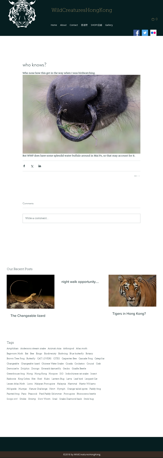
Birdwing (63, 354)
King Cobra (24, 379)
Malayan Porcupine (45, 384)
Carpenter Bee (69, 359)
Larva (69, 379)
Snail (54, 399)
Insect (93, 374)
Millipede (12, 389)
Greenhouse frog (16, 374)
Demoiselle (13, 369)
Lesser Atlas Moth (16, 384)
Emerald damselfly (51, 369)
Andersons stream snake (33, 349)
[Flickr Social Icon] (153, 33)
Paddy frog (95, 389)
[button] (155, 19)
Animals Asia (54, 349)
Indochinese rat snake (77, 374)
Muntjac (22, 389)
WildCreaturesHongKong (81, 10)
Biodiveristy (50, 354)
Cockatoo (79, 364)
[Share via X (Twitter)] (31, 166)
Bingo (39, 354)
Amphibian (12, 349)
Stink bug (89, 399)
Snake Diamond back (70, 399)
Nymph (61, 389)
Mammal (72, 384)
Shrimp (32, 399)
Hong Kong (41, 374)
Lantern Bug (58, 379)
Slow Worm (44, 399)
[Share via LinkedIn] (39, 166)
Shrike (23, 399)
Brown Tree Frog (16, 359)
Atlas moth (81, 349)
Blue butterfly (77, 354)
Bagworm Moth (15, 354)
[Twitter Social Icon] (145, 33)
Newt (52, 389)
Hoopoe (53, 374)
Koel (39, 379)
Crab (98, 364)
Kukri (47, 379)
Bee (32, 354)
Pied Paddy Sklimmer (50, 394)
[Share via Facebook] (24, 166)
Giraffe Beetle (79, 369)
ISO (62, 374)
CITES (56, 359)
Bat (26, 354)
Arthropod (68, 349)
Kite (33, 379)
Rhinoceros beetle (86, 394)
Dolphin (25, 369)
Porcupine (69, 394)
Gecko (66, 369)
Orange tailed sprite (77, 389)
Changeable (13, 364)
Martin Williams (87, 384)
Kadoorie (11, 379)
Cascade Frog (86, 359)
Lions (30, 384)
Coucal (90, 364)
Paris (23, 394)
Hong (30, 374)
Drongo (35, 369)
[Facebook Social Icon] (136, 33)
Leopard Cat (91, 379)
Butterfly (30, 359)
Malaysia (61, 384)
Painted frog (13, 394)
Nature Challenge (38, 389)
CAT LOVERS (44, 359)
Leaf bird (78, 379)
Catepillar (99, 359)
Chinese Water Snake (53, 364)
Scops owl (12, 399)
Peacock (32, 394)
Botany (89, 354)
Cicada (69, 364)
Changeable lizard (30, 364)
